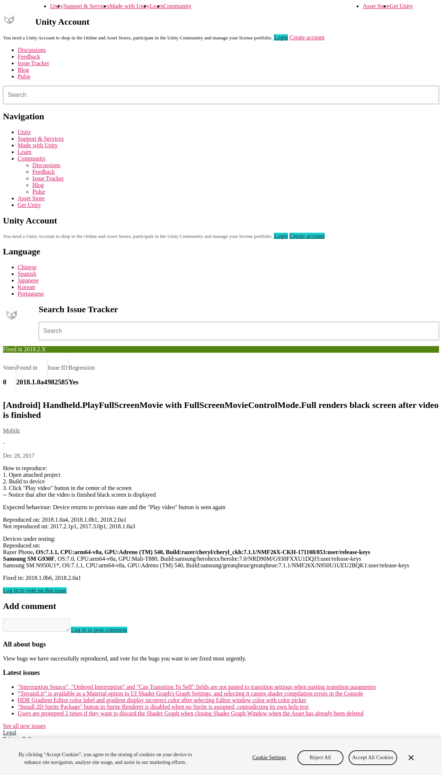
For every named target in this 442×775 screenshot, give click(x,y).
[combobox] (221, 95)
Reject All (320, 757)
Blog (23, 70)
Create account (307, 37)
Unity (56, 6)
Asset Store (376, 6)
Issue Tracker (33, 63)
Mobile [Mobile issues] (11, 430)
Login (281, 37)
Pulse (24, 76)
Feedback (29, 56)
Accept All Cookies (372, 757)
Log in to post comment (106, 632)
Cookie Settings (269, 757)
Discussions (32, 50)
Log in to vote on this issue (35, 590)
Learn (156, 6)
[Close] (411, 758)
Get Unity (401, 6)
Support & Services (86, 6)
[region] (221, 756)
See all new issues (24, 728)
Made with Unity (130, 6)
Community (177, 6)
